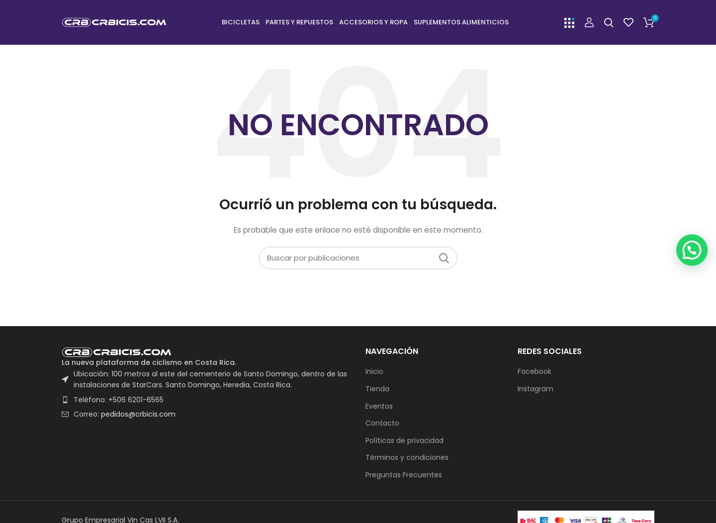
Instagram (535, 389)
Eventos (379, 406)
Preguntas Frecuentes (403, 475)
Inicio (374, 371)
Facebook (534, 371)
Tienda (377, 389)
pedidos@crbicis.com (138, 414)
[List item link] (206, 399)
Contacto (382, 423)
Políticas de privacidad (404, 440)
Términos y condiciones (406, 457)
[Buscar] (609, 22)
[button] (696, 495)
